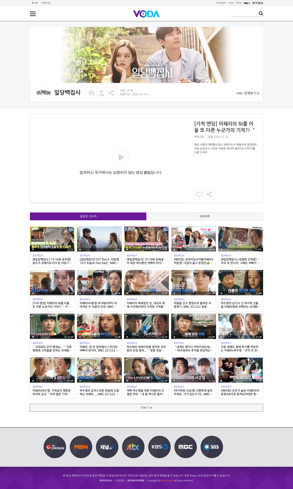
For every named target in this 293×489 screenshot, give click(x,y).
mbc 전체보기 (247, 93)
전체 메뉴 (33, 14)
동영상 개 (88, 216)
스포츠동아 (220, 3)
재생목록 (204, 216)
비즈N (239, 3)
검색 (261, 13)
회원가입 (46, 3)
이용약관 (119, 480)
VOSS (231, 3)
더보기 (146, 407)
